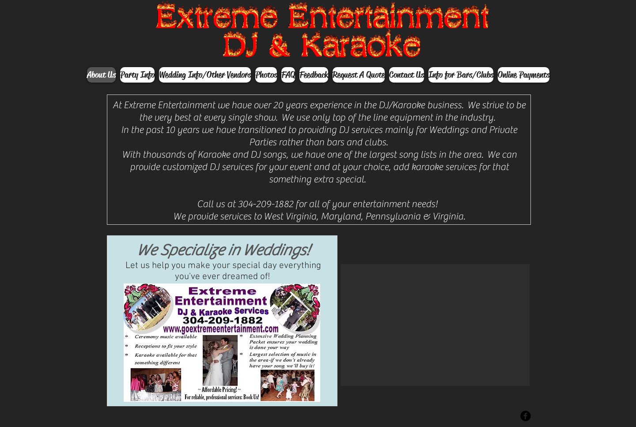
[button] (435, 325)
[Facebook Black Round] (525, 416)
